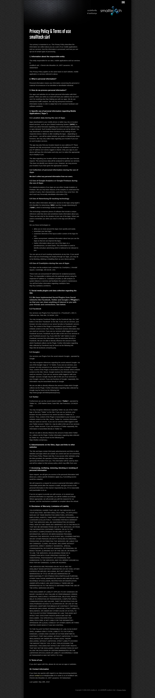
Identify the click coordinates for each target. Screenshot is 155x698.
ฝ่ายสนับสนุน (92, 13)
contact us (38, 675)
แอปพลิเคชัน (92, 10)
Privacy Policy (121, 690)
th (123, 2)
